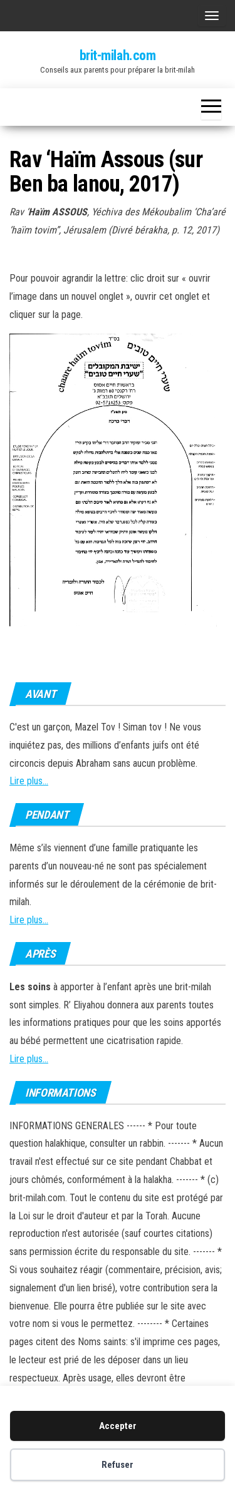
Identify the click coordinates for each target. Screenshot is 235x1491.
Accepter (118, 1426)
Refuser (117, 1464)
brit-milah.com (118, 55)
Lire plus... (28, 781)
